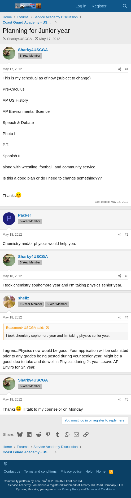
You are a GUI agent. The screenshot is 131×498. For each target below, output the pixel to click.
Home (101, 471)
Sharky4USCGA (19, 39)
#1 (126, 69)
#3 (126, 276)
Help (89, 471)
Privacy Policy (71, 489)
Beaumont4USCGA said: (25, 328)
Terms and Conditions (100, 489)
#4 (126, 317)
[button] (5, 463)
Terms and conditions (40, 471)
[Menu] (7, 6)
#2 (126, 234)
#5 (126, 399)
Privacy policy (70, 471)
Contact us (12, 471)
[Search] (125, 6)
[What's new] (114, 6)
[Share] (119, 69)
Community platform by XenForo (43, 481)
